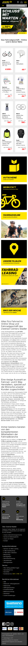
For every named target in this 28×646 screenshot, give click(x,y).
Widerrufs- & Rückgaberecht (11, 583)
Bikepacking (6, 554)
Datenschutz (6, 585)
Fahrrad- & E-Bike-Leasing (10, 548)
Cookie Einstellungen (9, 595)
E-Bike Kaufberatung (9, 550)
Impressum (6, 593)
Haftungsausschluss (8, 587)
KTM (22, 399)
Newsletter (6, 572)
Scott (2, 399)
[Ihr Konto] (21, 2)
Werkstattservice (8, 570)
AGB (4, 581)
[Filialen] (18, 2)
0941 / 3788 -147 (17, 574)
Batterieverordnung (8, 591)
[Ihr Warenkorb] (25, 2)
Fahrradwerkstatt (21, 345)
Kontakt (5, 540)
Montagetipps (7, 556)
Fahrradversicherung (9, 558)
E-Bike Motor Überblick (10, 552)
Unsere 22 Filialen (8, 539)
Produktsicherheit (8, 589)
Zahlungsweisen (7, 562)
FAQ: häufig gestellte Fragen (11, 568)
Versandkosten (7, 560)
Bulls (6, 399)
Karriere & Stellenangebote (10, 537)
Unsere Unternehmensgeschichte (12, 535)
